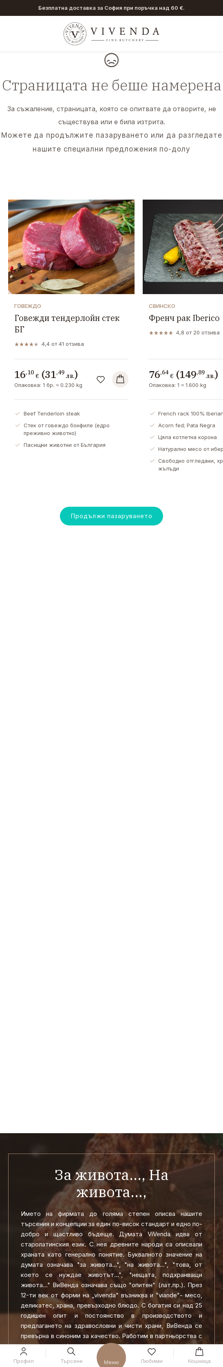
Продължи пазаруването (111, 516)
